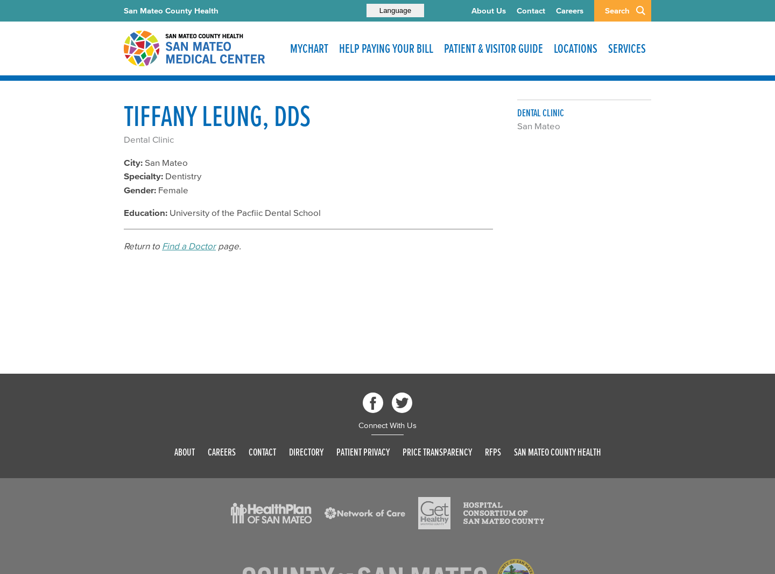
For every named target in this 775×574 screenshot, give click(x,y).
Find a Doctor (189, 246)
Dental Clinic (149, 139)
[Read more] (271, 513)
